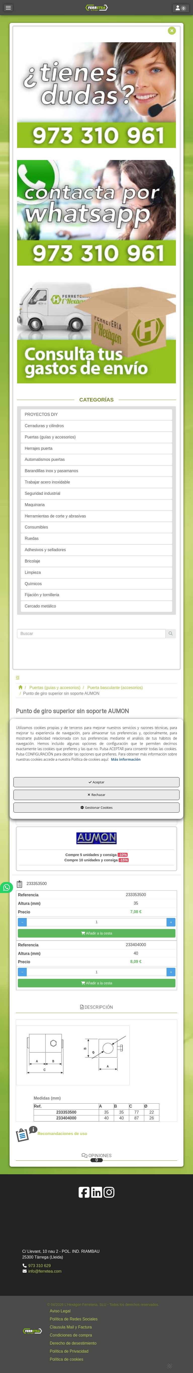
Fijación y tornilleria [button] (42, 595)
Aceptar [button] (97, 782)
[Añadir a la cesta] (96, 933)
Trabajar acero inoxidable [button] (47, 482)
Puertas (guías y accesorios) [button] (50, 437)
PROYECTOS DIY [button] (41, 414)
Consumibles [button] (36, 527)
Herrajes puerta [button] (38, 448)
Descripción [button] (96, 1007)
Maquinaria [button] (34, 505)
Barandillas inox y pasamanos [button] (51, 471)
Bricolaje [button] (32, 561)
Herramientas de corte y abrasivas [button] (55, 516)
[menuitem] (103, 1311)
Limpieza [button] (33, 572)
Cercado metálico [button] (40, 606)
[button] (96, 8)
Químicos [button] (33, 584)
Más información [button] (126, 759)
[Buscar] (170, 633)
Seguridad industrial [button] (42, 493)
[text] (91, 633)
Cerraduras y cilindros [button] (44, 426)
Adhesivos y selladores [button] (45, 550)
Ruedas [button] (31, 538)
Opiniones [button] (97, 1157)
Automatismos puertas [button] (45, 459)
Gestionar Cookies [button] (96, 807)
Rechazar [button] (96, 795)
